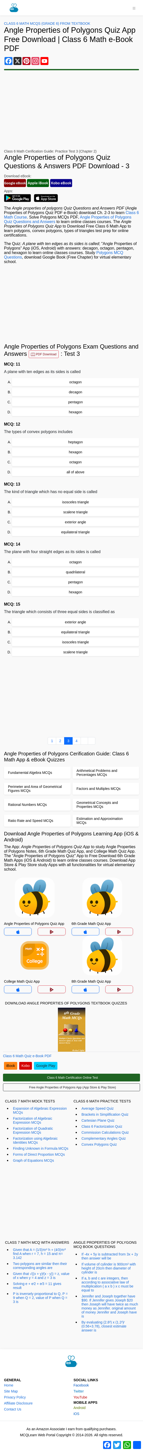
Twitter (79, 1391)
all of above (76, 472)
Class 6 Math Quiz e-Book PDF (27, 1056)
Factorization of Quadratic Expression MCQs (33, 1130)
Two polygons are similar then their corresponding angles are (40, 1266)
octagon (75, 382)
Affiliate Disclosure (18, 1403)
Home (8, 1385)
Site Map (11, 1391)
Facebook (81, 1385)
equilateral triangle (75, 532)
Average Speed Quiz (98, 1108)
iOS (76, 1414)
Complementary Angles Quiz (104, 1138)
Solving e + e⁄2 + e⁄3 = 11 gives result (37, 1286)
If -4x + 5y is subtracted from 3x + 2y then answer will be (110, 1256)
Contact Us (12, 1409)
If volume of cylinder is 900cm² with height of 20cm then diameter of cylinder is (109, 1268)
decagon (75, 392)
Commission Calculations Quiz (105, 1132)
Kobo (25, 1066)
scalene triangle (75, 512)
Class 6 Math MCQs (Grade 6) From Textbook (47, 24)
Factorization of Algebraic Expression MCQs (32, 1120)
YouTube (80, 1397)
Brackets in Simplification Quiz (105, 1114)
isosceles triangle (75, 502)
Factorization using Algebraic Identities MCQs (35, 1140)
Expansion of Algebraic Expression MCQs (40, 1110)
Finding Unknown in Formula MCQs (40, 1148)
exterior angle (75, 522)
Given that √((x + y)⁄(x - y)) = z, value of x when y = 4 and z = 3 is (41, 1276)
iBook (10, 1066)
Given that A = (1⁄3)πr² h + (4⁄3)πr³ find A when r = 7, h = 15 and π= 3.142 (39, 1254)
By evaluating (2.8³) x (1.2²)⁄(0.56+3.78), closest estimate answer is (104, 1326)
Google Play (45, 1066)
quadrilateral (75, 572)
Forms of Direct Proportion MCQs (39, 1154)
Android (80, 1408)
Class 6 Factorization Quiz (102, 1126)
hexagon (75, 412)
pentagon (75, 402)
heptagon (75, 442)
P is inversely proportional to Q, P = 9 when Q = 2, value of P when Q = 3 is (40, 1298)
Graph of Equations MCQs (33, 1160)
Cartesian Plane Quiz (98, 1120)
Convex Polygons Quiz (99, 1144)
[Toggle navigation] (134, 7)
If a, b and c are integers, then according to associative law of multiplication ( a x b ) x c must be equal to (108, 1284)
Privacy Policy (15, 1397)
